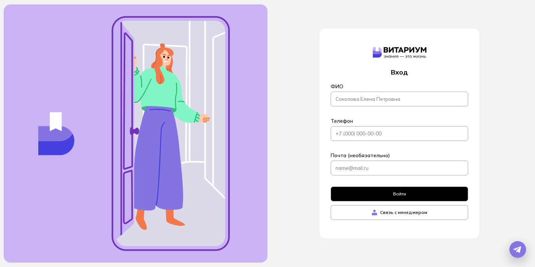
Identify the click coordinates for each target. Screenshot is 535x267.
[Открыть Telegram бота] (517, 249)
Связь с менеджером (399, 212)
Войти (399, 194)
